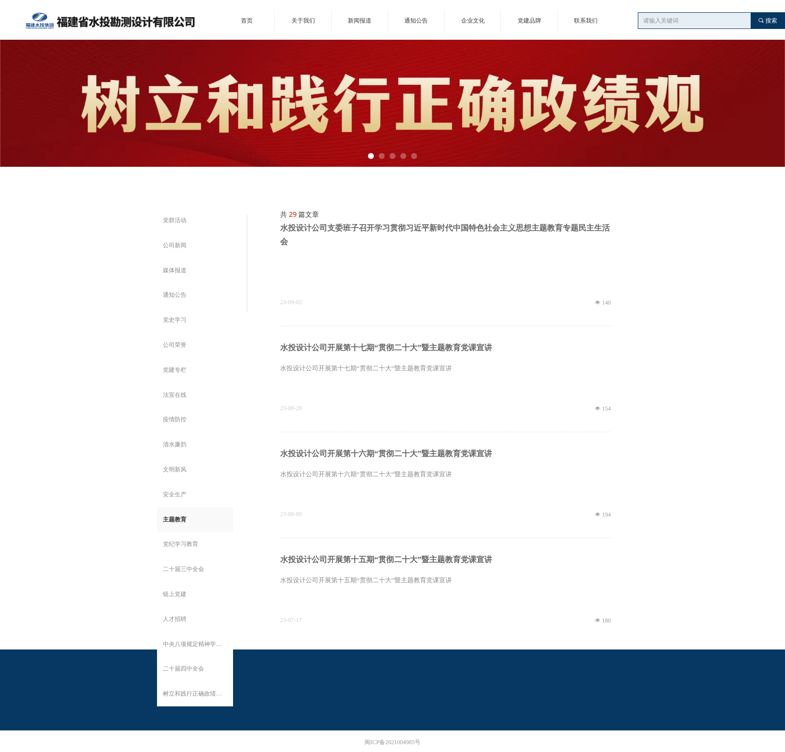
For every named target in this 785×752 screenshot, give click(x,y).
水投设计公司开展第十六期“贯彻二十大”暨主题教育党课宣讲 (386, 453)
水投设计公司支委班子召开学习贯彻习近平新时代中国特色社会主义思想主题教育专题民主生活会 (445, 235)
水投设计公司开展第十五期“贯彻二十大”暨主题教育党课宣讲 (386, 559)
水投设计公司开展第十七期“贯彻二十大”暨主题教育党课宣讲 (386, 347)
